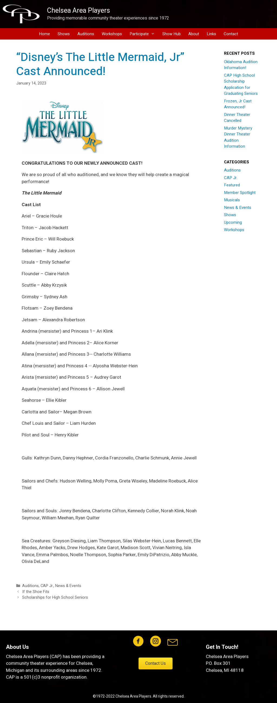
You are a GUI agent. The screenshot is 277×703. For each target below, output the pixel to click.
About (193, 34)
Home (44, 34)
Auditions (85, 34)
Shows (64, 34)
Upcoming (233, 222)
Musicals (232, 200)
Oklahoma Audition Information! (241, 65)
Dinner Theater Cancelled (237, 118)
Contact (231, 34)
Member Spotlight (240, 193)
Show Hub (171, 34)
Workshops (112, 34)
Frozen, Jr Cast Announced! (238, 104)
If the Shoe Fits (35, 592)
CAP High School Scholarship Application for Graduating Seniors (241, 84)
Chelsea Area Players (78, 11)
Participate (144, 34)
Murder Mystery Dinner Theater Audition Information (238, 137)
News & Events (68, 586)
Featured (232, 185)
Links (211, 34)
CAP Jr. (47, 586)
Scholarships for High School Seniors (55, 597)
